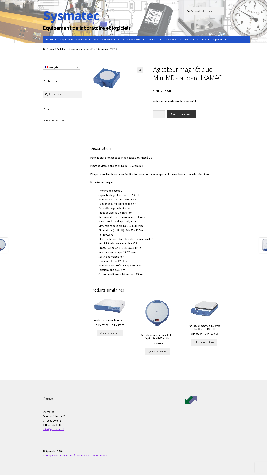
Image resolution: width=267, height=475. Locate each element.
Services (191, 39)
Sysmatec (71, 15)
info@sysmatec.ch (53, 429)
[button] (140, 70)
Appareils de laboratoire (75, 39)
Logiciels (154, 39)
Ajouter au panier (181, 114)
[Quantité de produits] (159, 114)
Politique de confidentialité (59, 455)
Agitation (61, 48)
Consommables (134, 39)
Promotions (173, 39)
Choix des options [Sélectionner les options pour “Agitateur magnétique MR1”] (109, 333)
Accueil (50, 39)
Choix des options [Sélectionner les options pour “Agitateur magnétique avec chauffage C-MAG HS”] (204, 342)
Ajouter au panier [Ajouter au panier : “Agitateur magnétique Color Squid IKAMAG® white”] (157, 351)
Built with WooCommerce (92, 455)
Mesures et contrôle (107, 39)
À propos (220, 39)
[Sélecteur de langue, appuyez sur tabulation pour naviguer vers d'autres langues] (61, 67)
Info (205, 39)
